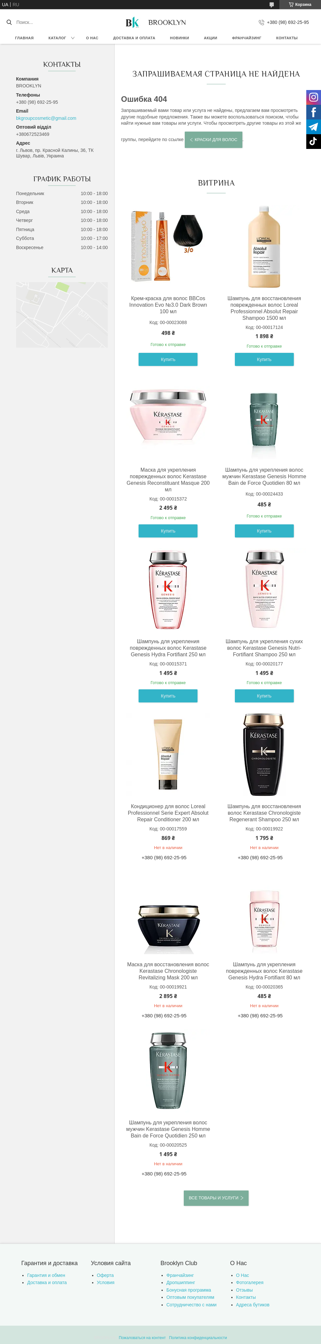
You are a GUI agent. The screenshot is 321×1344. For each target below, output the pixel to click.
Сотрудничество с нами (191, 1304)
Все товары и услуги (213, 1197)
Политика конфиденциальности (198, 1337)
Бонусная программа (188, 1290)
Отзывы (244, 1290)
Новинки (179, 38)
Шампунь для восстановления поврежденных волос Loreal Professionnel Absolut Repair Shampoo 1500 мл (264, 308)
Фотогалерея (250, 1282)
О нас (92, 38)
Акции (210, 38)
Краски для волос (216, 139)
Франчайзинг (247, 38)
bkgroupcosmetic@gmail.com (46, 118)
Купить (168, 359)
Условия (106, 1282)
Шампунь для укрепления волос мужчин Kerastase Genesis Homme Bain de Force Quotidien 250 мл (168, 1129)
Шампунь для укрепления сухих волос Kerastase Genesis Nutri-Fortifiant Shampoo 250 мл (264, 648)
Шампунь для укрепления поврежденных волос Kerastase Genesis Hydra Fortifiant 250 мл (168, 648)
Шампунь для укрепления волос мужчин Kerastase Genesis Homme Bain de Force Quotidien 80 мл (264, 476)
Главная (24, 38)
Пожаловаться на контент (142, 1337)
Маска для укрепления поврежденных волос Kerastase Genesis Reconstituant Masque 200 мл (168, 479)
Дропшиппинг (180, 1282)
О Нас (242, 1275)
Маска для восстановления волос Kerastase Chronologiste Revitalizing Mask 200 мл (168, 971)
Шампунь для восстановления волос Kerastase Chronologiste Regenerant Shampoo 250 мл (264, 813)
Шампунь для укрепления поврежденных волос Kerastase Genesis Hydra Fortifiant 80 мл (264, 971)
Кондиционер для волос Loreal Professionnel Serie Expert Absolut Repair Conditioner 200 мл (168, 813)
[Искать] (9, 22)
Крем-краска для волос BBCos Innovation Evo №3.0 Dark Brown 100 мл (168, 305)
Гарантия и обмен (46, 1275)
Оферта (105, 1275)
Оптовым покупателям (190, 1297)
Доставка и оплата (134, 38)
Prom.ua (188, 1332)
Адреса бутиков (253, 1304)
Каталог (57, 38)
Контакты (287, 38)
